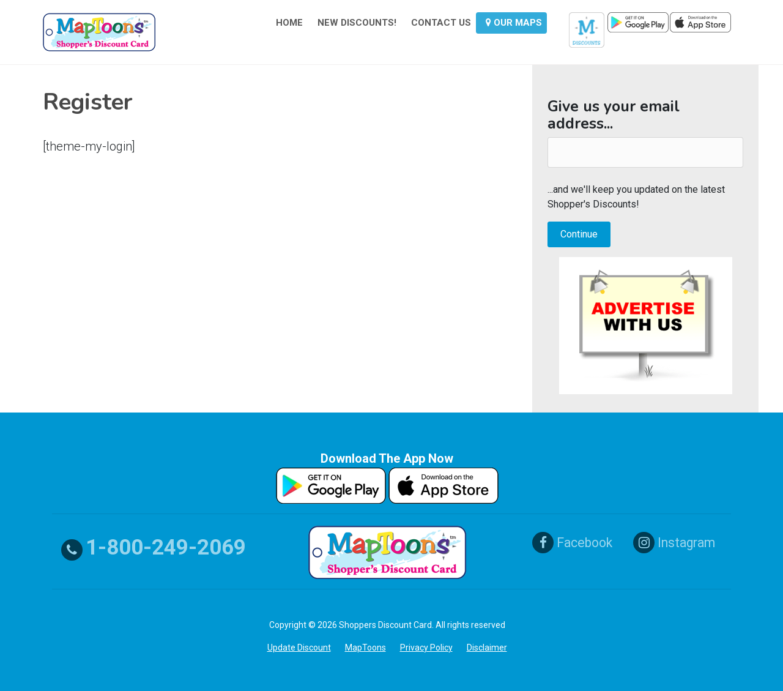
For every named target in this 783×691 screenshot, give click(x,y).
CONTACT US (441, 22)
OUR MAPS (514, 22)
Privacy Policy (426, 647)
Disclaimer (487, 647)
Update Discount (299, 647)
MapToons (365, 647)
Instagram (680, 542)
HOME (289, 22)
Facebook (574, 542)
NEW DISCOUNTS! (356, 22)
